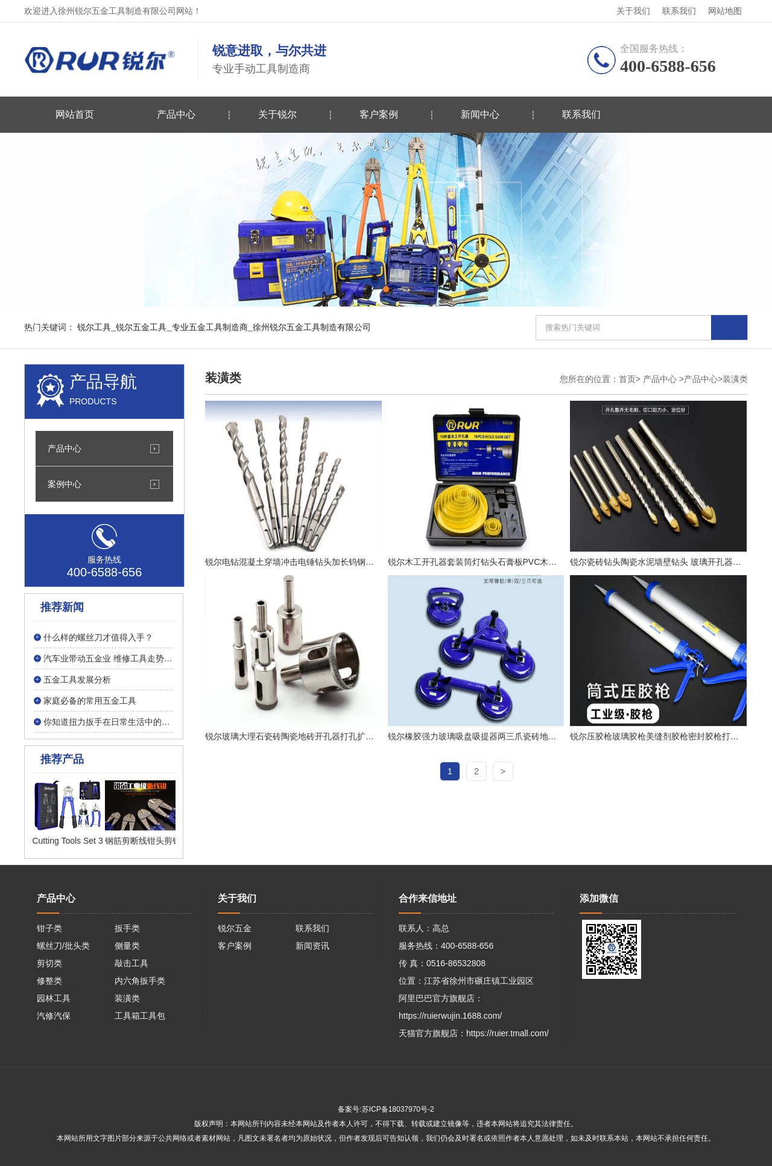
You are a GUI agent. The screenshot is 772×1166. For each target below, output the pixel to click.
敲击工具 (131, 963)
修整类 (49, 981)
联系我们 (679, 11)
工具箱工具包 (140, 1016)
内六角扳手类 (140, 981)
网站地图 (725, 11)
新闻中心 (480, 114)
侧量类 (127, 946)
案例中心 (64, 484)
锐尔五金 (235, 928)
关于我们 (633, 11)
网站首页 (74, 114)
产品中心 (176, 114)
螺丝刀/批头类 (63, 946)
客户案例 (378, 114)
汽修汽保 (54, 1016)
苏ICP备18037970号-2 (398, 1109)
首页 (627, 379)
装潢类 (127, 998)
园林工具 (54, 998)
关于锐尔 (277, 114)
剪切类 (49, 963)
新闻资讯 (312, 946)
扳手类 (127, 928)
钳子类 (49, 928)
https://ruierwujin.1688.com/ (450, 1016)
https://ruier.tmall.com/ (507, 1033)
